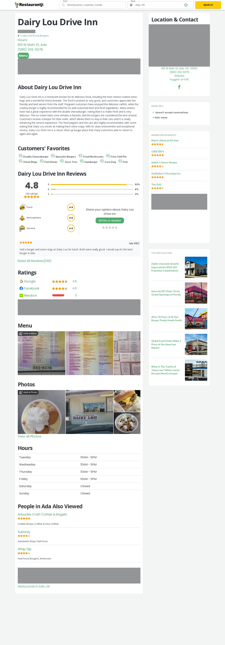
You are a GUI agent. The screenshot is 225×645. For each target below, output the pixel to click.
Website (179, 76)
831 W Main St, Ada (32, 44)
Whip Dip (24, 549)
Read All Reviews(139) (35, 261)
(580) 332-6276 (30, 49)
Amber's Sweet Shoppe (164, 162)
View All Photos (29, 436)
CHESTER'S (157, 151)
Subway (24, 532)
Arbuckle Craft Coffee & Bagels (42, 514)
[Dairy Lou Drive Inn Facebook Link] (179, 87)
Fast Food (33, 35)
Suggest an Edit (179, 79)
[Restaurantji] (29, 5)
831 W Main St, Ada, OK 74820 (179, 68)
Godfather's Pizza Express (166, 173)
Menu (23, 55)
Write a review (110, 220)
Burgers (44, 35)
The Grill (156, 184)
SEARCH (208, 5)
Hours (22, 40)
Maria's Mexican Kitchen (165, 140)
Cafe (24, 35)
